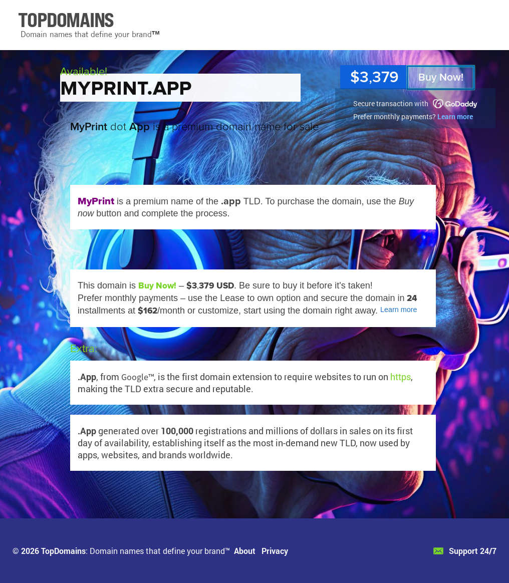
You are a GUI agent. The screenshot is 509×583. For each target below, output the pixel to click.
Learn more (455, 116)
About (245, 550)
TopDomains (63, 550)
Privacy (275, 550)
